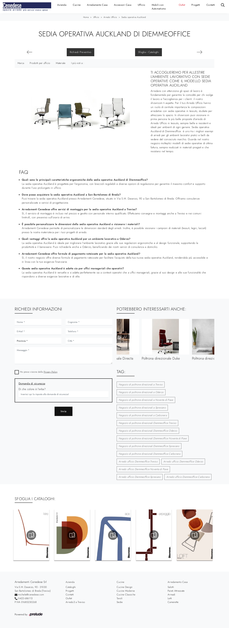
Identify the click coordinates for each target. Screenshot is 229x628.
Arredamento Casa (97, 5)
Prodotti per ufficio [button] (40, 63)
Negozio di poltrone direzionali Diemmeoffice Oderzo (148, 430)
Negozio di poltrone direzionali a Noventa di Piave (146, 400)
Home (86, 17)
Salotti (171, 587)
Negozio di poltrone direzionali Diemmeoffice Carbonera (149, 454)
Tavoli (120, 598)
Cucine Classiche (126, 594)
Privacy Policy (51, 372)
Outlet (182, 5)
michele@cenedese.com (31, 594)
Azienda (61, 5)
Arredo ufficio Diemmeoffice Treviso (138, 461)
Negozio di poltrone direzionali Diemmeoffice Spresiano (149, 446)
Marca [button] (21, 63)
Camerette (173, 602)
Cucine (77, 5)
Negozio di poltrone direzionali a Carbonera (143, 415)
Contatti (210, 5)
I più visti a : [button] (77, 63)
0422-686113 (25, 598)
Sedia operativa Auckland (133, 17)
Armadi (171, 594)
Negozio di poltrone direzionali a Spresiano (142, 407)
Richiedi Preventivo (80, 52)
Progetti (195, 5)
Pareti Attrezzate (176, 591)
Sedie (120, 602)
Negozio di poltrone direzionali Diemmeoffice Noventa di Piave (153, 438)
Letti (170, 598)
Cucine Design (124, 587)
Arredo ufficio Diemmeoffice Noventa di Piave (143, 469)
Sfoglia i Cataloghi (148, 52)
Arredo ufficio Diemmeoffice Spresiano (140, 477)
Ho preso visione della (38, 372)
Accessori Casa (122, 5)
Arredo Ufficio (110, 17)
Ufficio (141, 5)
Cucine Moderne (126, 591)
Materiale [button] (60, 63)
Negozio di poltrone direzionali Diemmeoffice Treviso (147, 423)
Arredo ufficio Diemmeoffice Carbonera (187, 477)
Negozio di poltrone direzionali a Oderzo (141, 392)
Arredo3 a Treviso (75, 602)
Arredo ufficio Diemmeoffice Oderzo (183, 461)
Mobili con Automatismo (159, 6)
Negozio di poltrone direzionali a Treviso (141, 384)
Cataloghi (71, 587)
